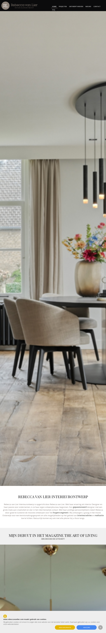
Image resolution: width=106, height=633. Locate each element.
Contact (97, 6)
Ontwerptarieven (76, 6)
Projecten (63, 6)
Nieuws (88, 6)
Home (54, 6)
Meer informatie (65, 627)
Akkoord (86, 627)
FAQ (53, 10)
